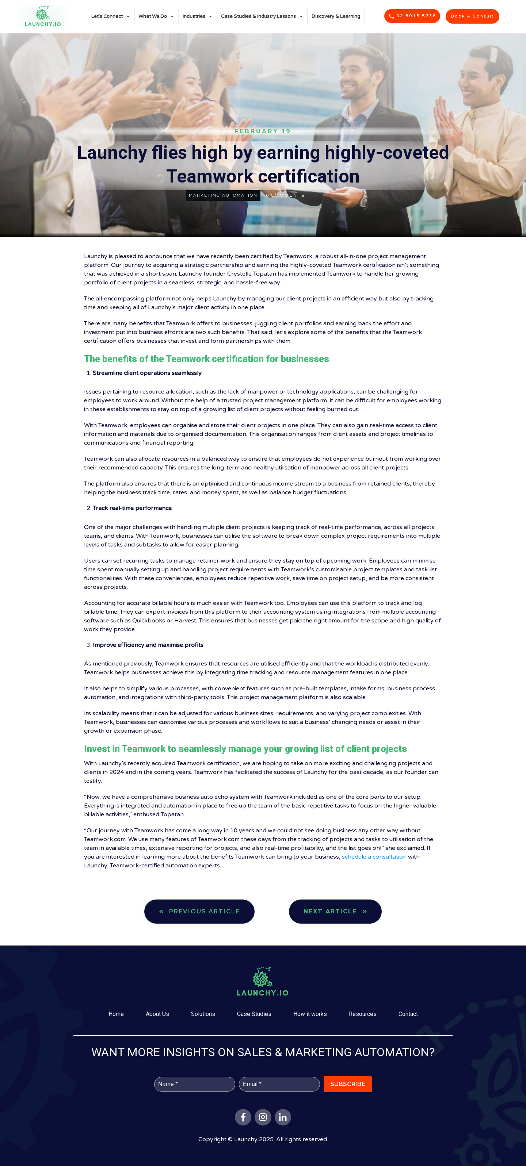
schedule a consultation (374, 856)
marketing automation (223, 195)
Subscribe (347, 1084)
